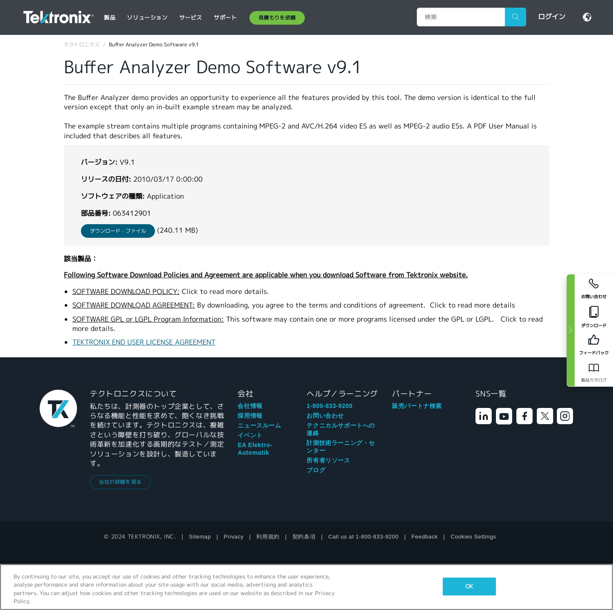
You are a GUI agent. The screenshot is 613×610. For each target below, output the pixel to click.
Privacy (234, 536)
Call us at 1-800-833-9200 (363, 536)
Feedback (425, 536)
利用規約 (267, 536)
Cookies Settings (473, 536)
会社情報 (250, 405)
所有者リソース (328, 460)
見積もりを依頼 (277, 17)
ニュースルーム (259, 425)
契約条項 (303, 536)
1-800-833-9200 (329, 405)
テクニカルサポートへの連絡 (340, 429)
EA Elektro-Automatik (255, 449)
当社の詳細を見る (120, 481)
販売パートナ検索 (417, 405)
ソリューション (147, 18)
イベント (250, 435)
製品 (109, 18)
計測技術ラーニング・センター (340, 446)
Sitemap (200, 536)
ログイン (551, 17)
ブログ (315, 470)
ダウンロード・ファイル (118, 230)
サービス (190, 18)
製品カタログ (594, 380)
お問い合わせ (325, 415)
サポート (225, 18)
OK (469, 586)
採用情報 (250, 415)
